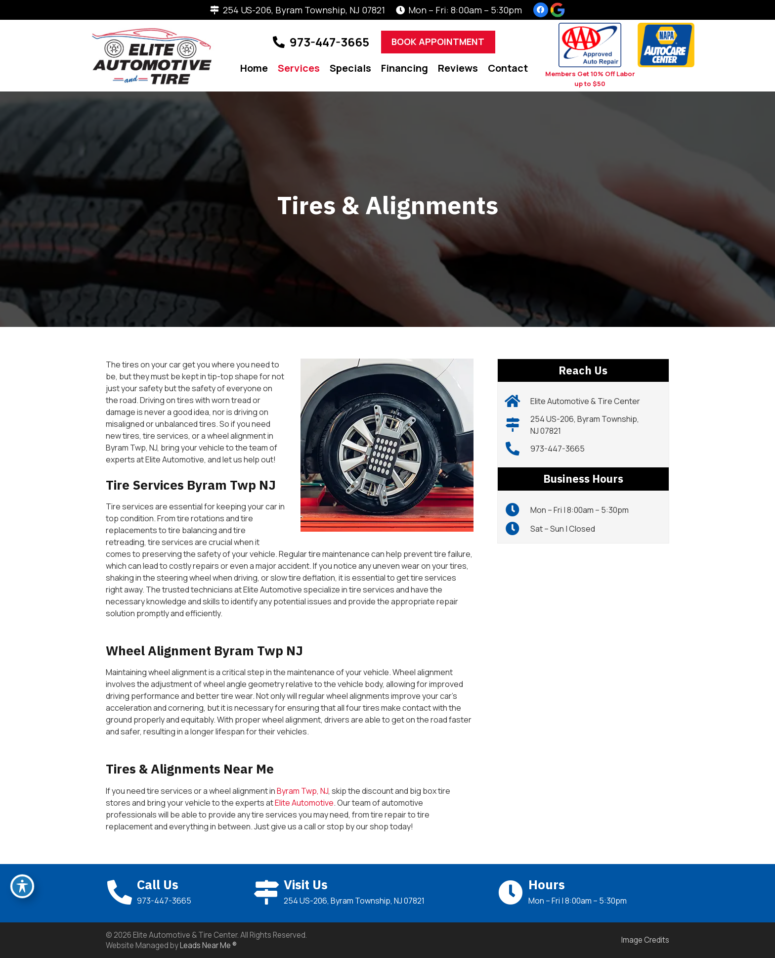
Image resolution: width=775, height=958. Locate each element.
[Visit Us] (268, 892)
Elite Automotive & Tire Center (585, 401)
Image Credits (645, 940)
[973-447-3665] (517, 449)
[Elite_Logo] (152, 56)
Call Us (157, 884)
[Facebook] (540, 9)
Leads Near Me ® (208, 945)
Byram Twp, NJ (302, 790)
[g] (557, 9)
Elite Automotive (304, 802)
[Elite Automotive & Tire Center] (517, 401)
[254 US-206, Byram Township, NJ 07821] (517, 425)
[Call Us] (121, 892)
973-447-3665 (557, 448)
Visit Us (306, 884)
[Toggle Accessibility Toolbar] (22, 886)
